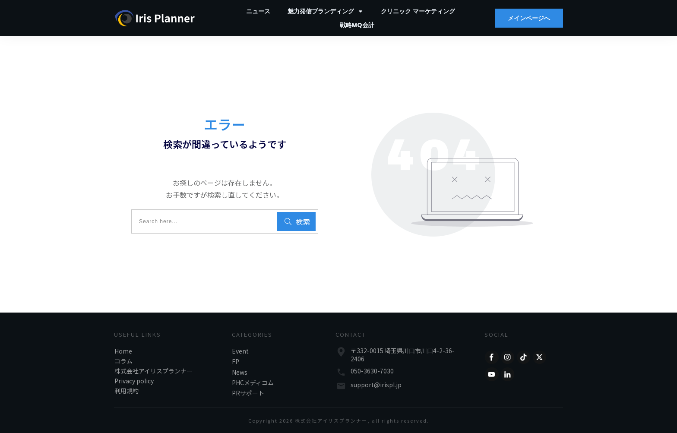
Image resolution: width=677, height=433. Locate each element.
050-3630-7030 (372, 371)
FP (235, 361)
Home (123, 351)
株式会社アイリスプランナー (153, 371)
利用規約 (126, 390)
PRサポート (248, 393)
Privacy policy (134, 380)
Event (240, 351)
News (239, 372)
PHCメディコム (253, 382)
